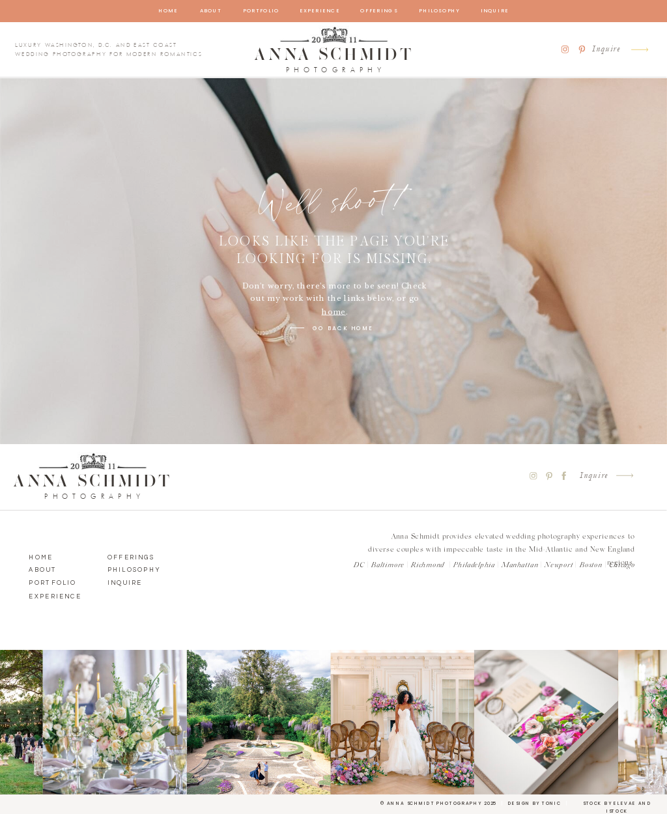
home (334, 312)
